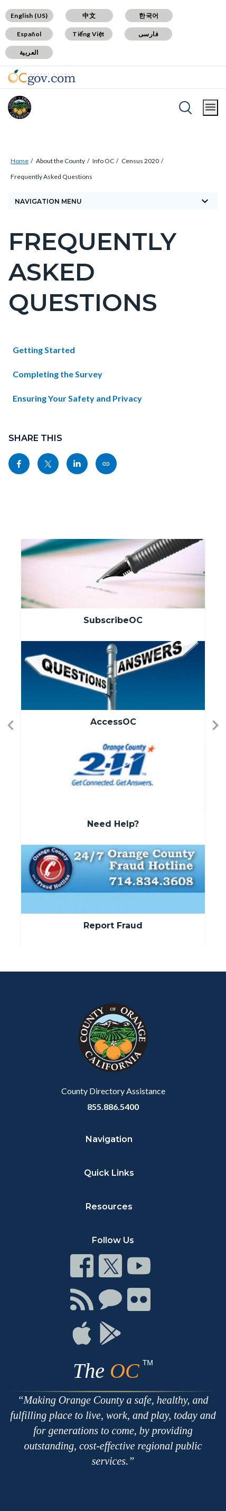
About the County (60, 161)
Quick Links (109, 1173)
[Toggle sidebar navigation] (113, 201)
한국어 (148, 15)
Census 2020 (140, 161)
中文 (89, 15)
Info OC (103, 161)
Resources (109, 1207)
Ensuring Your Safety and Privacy (77, 398)
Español (29, 34)
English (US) (29, 15)
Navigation (109, 1139)
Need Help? (113, 824)
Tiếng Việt (88, 34)
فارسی (148, 34)
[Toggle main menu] (210, 107)
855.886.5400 (113, 1107)
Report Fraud (113, 925)
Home (20, 161)
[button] (10, 742)
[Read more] (42, 77)
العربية (29, 52)
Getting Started (44, 350)
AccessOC (113, 722)
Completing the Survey (57, 374)
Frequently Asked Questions (51, 177)
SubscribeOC (113, 620)
